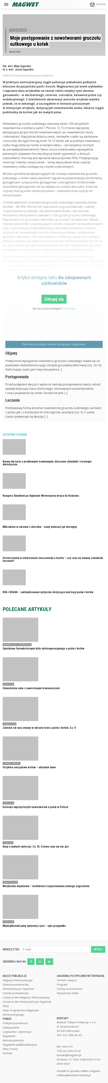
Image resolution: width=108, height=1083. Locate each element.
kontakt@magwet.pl (69, 1055)
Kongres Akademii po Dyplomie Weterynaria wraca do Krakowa (41, 495)
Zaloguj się (54, 299)
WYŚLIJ (98, 949)
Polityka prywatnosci (15, 1023)
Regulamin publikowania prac (20, 1044)
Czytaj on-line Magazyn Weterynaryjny (26, 997)
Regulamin (9, 1036)
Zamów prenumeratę (15, 984)
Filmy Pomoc (10, 1049)
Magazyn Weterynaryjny (18, 980)
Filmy (6, 1006)
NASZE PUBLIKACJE (15, 976)
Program (62, 984)
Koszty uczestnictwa (69, 988)
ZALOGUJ (101, 4)
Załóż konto (69, 308)
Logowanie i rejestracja (17, 1031)
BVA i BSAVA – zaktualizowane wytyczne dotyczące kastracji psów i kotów (48, 592)
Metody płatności (13, 1040)
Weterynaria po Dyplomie (18, 988)
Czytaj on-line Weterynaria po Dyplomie (27, 1001)
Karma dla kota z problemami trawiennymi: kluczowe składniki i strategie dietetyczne (47, 463)
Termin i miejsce (67, 980)
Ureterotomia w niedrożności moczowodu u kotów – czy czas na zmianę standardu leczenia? (53, 559)
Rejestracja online (68, 993)
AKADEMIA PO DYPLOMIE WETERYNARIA (80, 976)
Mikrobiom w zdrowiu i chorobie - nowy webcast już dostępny (40, 527)
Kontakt (7, 1053)
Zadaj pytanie (11, 1027)
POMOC (7, 1019)
